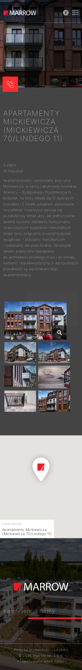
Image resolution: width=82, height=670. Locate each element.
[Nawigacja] (75, 13)
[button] (10, 84)
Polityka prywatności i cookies (41, 650)
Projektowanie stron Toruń (41, 661)
